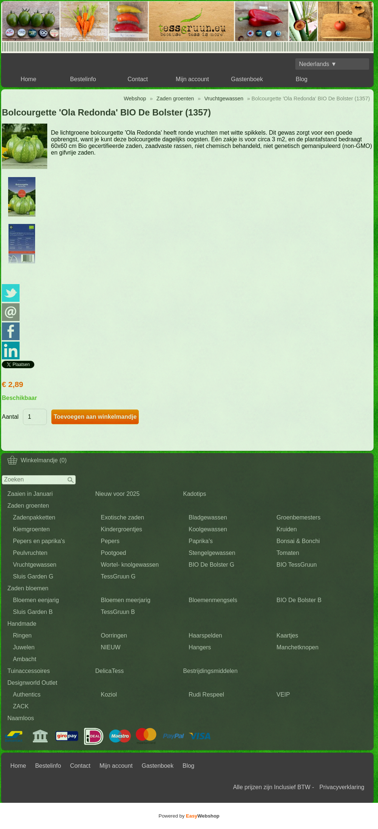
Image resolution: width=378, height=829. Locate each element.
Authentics (27, 694)
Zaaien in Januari (30, 494)
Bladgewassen (208, 517)
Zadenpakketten (34, 517)
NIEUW (110, 647)
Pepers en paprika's (39, 541)
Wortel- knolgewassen (130, 565)
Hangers (200, 647)
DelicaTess (109, 671)
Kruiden (286, 529)
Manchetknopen (297, 647)
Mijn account (192, 79)
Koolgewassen (208, 529)
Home (29, 79)
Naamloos (20, 718)
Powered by (189, 816)
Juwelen (24, 647)
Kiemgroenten (31, 529)
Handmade (21, 624)
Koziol (109, 694)
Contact (137, 79)
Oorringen (114, 635)
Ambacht (24, 659)
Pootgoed (113, 553)
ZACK (21, 706)
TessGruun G (118, 576)
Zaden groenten (28, 505)
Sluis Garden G (33, 576)
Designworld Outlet (32, 683)
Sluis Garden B (33, 612)
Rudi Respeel (206, 694)
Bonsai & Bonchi (298, 541)
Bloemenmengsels (213, 600)
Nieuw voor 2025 (117, 494)
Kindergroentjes (121, 529)
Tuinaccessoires (28, 671)
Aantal (10, 417)
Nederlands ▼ (318, 64)
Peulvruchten (30, 553)
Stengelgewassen (212, 553)
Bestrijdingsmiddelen (210, 671)
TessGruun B (118, 612)
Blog (301, 79)
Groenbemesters (298, 517)
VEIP (283, 694)
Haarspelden (205, 635)
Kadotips (194, 494)
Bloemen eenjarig (36, 600)
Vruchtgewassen (34, 565)
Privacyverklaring (341, 787)
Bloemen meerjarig (125, 600)
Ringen (22, 635)
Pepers (110, 541)
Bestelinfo (83, 79)
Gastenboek (247, 79)
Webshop (135, 98)
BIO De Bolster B (299, 600)
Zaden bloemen (27, 588)
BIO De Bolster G (211, 565)
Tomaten (287, 553)
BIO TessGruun (296, 565)
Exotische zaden (122, 517)
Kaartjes (287, 635)
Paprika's (201, 541)
